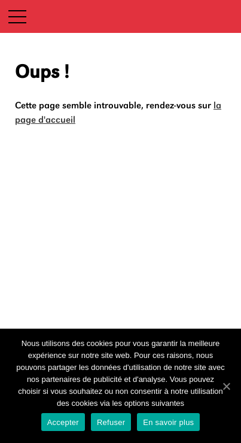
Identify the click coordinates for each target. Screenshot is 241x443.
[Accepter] (226, 386)
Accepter (63, 422)
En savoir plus (168, 422)
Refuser (111, 422)
